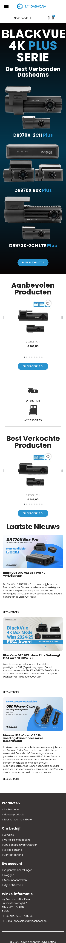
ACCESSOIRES (33, 420)
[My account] (49, 18)
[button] (33, 262)
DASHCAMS (33, 400)
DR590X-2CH (33, 341)
